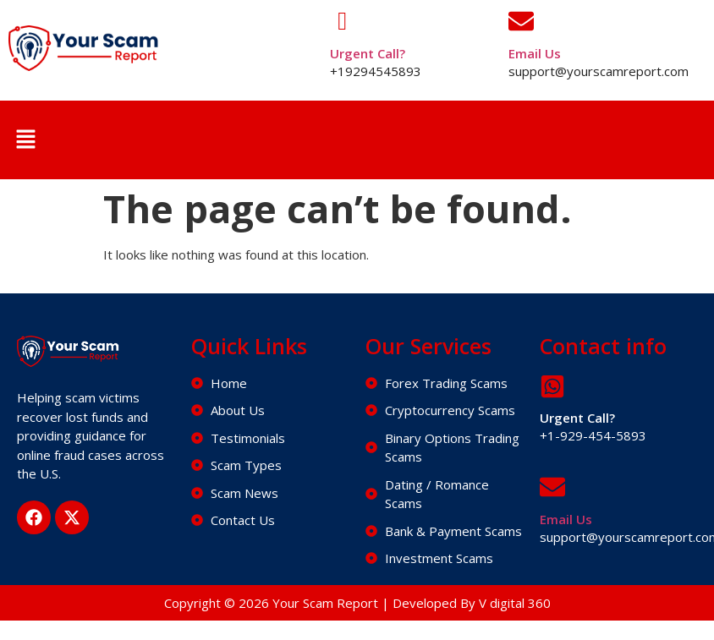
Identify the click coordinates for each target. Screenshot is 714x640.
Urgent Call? (367, 53)
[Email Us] (521, 21)
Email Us (534, 53)
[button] (25, 139)
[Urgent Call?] (342, 21)
